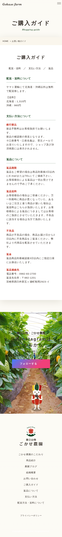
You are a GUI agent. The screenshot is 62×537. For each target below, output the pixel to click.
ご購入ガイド (30, 484)
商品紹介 (31, 460)
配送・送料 (15, 68)
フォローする (28, 363)
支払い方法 (34, 68)
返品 (50, 68)
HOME (5, 41)
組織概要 (31, 472)
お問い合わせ (30, 478)
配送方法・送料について (31, 503)
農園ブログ (31, 466)
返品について (30, 490)
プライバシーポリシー (31, 516)
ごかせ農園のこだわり (31, 454)
